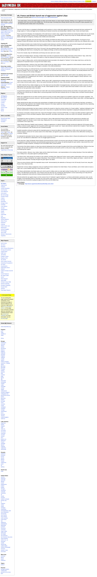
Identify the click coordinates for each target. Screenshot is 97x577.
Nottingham (4, 120)
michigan (3, 507)
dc (1, 494)
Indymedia (3, 214)
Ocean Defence (5, 219)
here (4, 63)
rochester (3, 529)
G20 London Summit (6, 261)
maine (2, 505)
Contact (79, 1)
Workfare (3, 246)
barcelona (3, 348)
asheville (3, 480)
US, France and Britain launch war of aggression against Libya (42, 16)
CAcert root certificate (4, 314)
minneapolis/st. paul (6, 510)
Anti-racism (4, 193)
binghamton (4, 484)
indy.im (2, 132)
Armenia (3, 556)
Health (2, 211)
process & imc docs (6, 572)
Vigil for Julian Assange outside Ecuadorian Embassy (7, 69)
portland (3, 526)
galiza (2, 364)
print (2, 331)
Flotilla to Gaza (4, 256)
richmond (3, 528)
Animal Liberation (5, 188)
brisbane (3, 455)
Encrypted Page (7, 295)
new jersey (3, 513)
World (56, 17)
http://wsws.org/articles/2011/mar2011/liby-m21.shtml (39, 183)
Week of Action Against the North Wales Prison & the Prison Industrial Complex (7, 32)
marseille (3, 386)
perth (2, 464)
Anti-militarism (4, 191)
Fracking (3, 204)
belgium (3, 351)
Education (3, 201)
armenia (3, 344)
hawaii (2, 496)
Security (89, 1)
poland (2, 399)
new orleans (4, 516)
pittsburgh (3, 525)
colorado (3, 491)
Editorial (61, 1)
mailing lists (4, 570)
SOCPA (3, 288)
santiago (3, 443)
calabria (3, 357)
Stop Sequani (4, 278)
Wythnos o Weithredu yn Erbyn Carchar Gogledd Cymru (7, 38)
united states (4, 545)
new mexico (4, 515)
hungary (3, 369)
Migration (3, 217)
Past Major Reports (6, 290)
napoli (2, 389)
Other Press (4, 221)
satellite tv (3, 334)
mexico (2, 436)
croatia (2, 358)
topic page (5, 75)
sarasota (3, 541)
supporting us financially (7, 150)
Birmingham (4, 97)
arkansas (3, 478)
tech (2, 573)
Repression (34, 17)
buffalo (2, 487)
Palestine (3, 222)
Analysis (3, 186)
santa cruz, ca (4, 540)
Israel (2, 559)
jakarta (2, 459)
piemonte (3, 398)
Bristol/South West (5, 118)
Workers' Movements (6, 234)
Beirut (2, 557)
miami (2, 506)
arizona (3, 477)
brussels (3, 354)
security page (4, 318)
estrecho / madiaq (5, 363)
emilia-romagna (5, 361)
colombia (3, 433)
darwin (2, 458)
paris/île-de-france (5, 395)
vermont (3, 548)
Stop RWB (3, 280)
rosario (2, 442)
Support (94, 1)
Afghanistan (4, 185)
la (1, 502)
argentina (3, 423)
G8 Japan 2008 (5, 275)
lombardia (3, 382)
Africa (2, 338)
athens (2, 345)
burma (2, 456)
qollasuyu (3, 440)
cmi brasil (3, 430)
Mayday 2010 (4, 258)
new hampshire (5, 512)
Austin (2, 483)
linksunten (3, 380)
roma (2, 402)
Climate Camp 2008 (6, 282)
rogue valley (4, 531)
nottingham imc (5, 393)
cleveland (3, 490)
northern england (5, 392)
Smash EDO (4, 287)
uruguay (3, 446)
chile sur (3, 429)
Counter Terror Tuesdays (6, 56)
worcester (3, 551)
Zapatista (3, 235)
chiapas (3, 426)
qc (1, 465)
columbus (3, 493)
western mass (4, 550)
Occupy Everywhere (6, 250)
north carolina (4, 518)
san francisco (4, 535)
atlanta (2, 481)
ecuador (3, 434)
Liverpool (3, 101)
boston (2, 486)
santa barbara (4, 538)
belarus (3, 350)
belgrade (3, 353)
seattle (2, 543)
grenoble (3, 367)
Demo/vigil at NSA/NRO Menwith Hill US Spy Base (7, 50)
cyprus (2, 360)
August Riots (4, 251)
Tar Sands (3, 259)
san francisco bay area (6, 537)
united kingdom (5, 417)
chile (2, 427)
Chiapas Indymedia (5, 87)
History (2, 212)
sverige (3, 410)
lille (2, 379)
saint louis (3, 532)
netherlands (4, 391)
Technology (4, 230)
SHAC (2, 277)
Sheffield (52, 17)
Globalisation (4, 209)
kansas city (3, 500)
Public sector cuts (5, 226)
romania (3, 404)
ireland (2, 370)
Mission (66, 1)
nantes (2, 388)
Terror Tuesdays (5, 61)
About (74, 1)
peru (2, 437)
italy (2, 373)
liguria (2, 377)
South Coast (4, 107)
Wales (2, 109)
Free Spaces (4, 206)
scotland (3, 408)
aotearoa (3, 453)
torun (2, 413)
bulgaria (3, 355)
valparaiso (3, 448)
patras (2, 396)
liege (2, 376)
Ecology (3, 199)
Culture (3, 198)
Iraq (2, 216)
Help (83, 1)
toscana (3, 414)
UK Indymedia (16, 4)
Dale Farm (3, 253)
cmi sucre (3, 431)
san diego (3, 534)
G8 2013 (3, 245)
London (3, 102)
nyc (2, 521)
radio (2, 332)
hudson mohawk (5, 499)
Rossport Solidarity (5, 285)
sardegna (3, 407)
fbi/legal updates (5, 569)
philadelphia (4, 523)
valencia (3, 418)
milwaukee (3, 509)
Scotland (3, 121)
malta (2, 385)
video (2, 335)
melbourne (3, 462)
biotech (3, 564)
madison (3, 503)
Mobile (56, 1)
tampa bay (3, 544)
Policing (3, 224)
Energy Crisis (4, 203)
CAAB (10, 51)
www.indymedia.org (6, 326)
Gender (3, 208)
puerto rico (3, 439)
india (2, 471)
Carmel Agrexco (5, 273)
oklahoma (3, 522)
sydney (2, 466)
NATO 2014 (4, 243)
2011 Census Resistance (7, 248)
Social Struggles (40, 17)
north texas (3, 519)
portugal (3, 401)
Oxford (2, 104)
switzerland (4, 411)
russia (2, 405)
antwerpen (3, 342)
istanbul (3, 372)
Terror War (47, 17)
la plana (3, 374)
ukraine (3, 415)
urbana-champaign (5, 547)
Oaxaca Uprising (5, 283)
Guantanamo (4, 266)
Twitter (8, 132)
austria (2, 347)
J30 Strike (3, 254)
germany (3, 366)
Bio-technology (4, 195)
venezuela (3, 449)
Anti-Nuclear (4, 190)
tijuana (2, 445)
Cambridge (3, 99)
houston (3, 497)
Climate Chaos (4, 196)
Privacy (71, 1)
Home (52, 1)
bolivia (2, 424)
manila (2, 461)
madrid (2, 383)
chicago (3, 488)
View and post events (6, 17)
